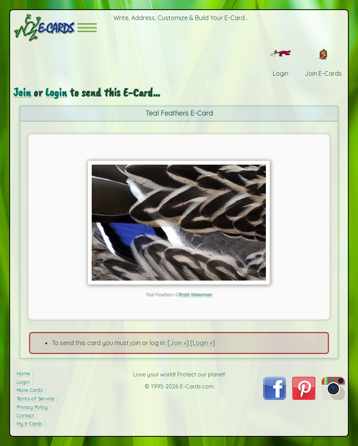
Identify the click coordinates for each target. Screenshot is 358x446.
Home (23, 373)
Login (56, 92)
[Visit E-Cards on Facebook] (274, 398)
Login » (202, 343)
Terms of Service (36, 398)
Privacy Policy (32, 407)
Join (22, 92)
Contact (25, 415)
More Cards (30, 390)
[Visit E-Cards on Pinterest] (303, 398)
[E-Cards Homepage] (45, 27)
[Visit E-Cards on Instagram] (333, 398)
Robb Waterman (195, 295)
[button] (87, 27)
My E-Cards (29, 423)
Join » (178, 343)
